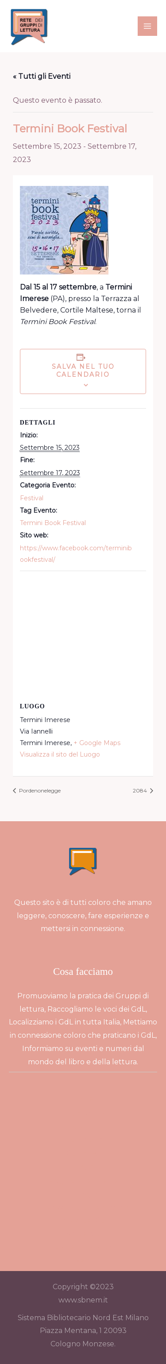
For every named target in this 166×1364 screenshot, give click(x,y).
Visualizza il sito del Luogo (60, 754)
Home (83, 1098)
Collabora (87, 1140)
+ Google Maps (96, 743)
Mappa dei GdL (83, 1220)
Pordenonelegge (39, 790)
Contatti (87, 1127)
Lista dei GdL (83, 1233)
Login (83, 1166)
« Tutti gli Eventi (41, 76)
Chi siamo (87, 1113)
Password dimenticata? (87, 1207)
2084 (140, 790)
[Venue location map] (83, 635)
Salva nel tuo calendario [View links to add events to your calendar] (83, 371)
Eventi (83, 1260)
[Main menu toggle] (147, 26)
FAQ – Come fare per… (88, 1181)
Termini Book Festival (53, 523)
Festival (31, 498)
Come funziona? (83, 1247)
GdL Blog (83, 1153)
